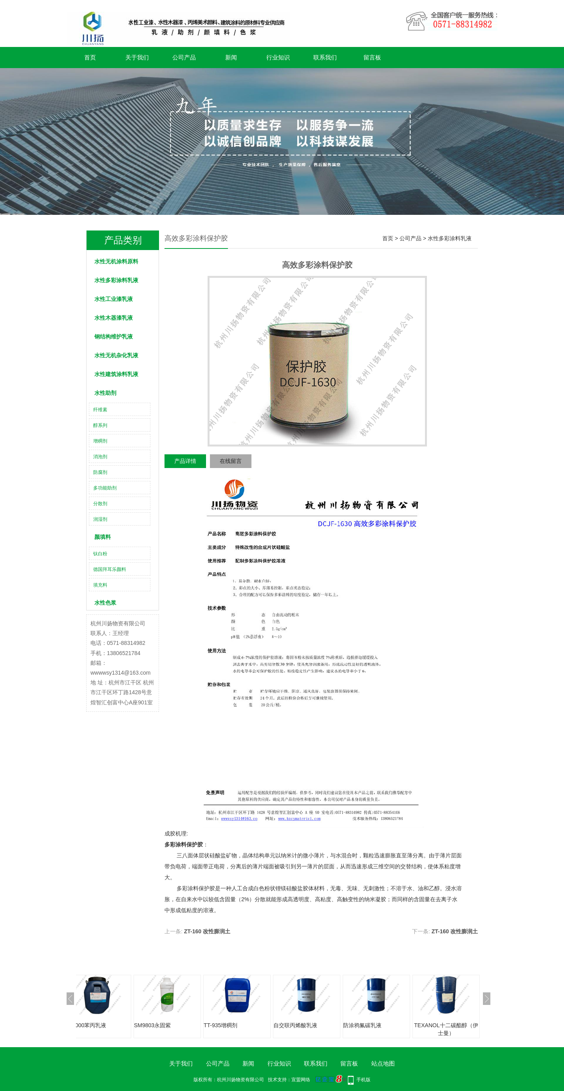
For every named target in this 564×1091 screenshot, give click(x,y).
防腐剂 (100, 472)
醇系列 (100, 425)
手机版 (363, 1079)
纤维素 (100, 409)
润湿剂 (100, 519)
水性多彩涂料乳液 (116, 280)
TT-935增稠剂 (220, 1025)
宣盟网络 (300, 1079)
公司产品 (184, 57)
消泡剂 (100, 456)
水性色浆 (105, 603)
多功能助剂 (105, 488)
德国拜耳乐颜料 (109, 569)
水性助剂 (105, 393)
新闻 (231, 57)
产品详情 (185, 461)
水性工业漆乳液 (113, 299)
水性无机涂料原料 (116, 261)
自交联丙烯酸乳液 (295, 1025)
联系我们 (325, 57)
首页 (90, 57)
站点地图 (383, 1063)
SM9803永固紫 (152, 1025)
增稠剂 (100, 441)
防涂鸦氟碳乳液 (362, 1025)
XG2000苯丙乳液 (85, 1025)
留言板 (372, 57)
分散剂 (100, 503)
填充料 (100, 585)
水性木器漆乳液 (113, 318)
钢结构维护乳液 (113, 336)
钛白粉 (100, 553)
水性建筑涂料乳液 (116, 374)
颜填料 (102, 537)
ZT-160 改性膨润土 (207, 931)
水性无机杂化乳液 (116, 355)
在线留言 (231, 461)
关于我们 (137, 57)
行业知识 (278, 57)
